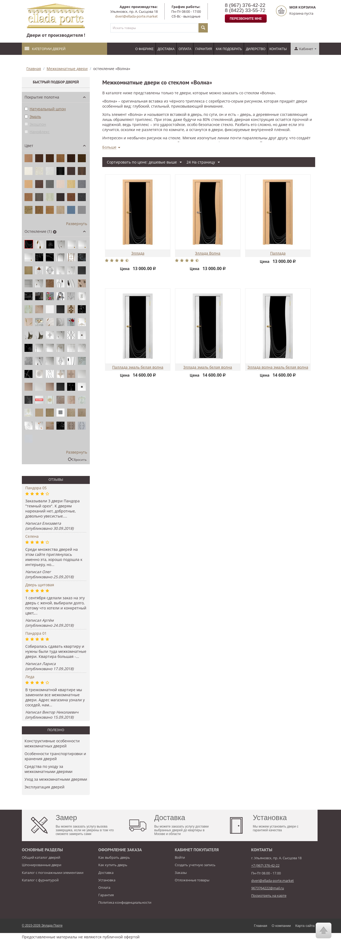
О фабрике (144, 49)
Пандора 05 (36, 487)
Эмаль (33, 116)
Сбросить (79, 459)
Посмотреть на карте (268, 895)
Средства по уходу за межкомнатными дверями (48, 769)
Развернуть (76, 223)
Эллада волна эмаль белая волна (277, 367)
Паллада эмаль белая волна (137, 367)
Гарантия (203, 49)
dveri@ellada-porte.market (136, 16)
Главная (33, 68)
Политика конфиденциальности (124, 902)
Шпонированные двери (41, 864)
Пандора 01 (36, 633)
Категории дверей (45, 48)
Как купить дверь (112, 864)
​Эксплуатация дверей (44, 786)
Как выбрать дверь (114, 857)
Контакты (278, 49)
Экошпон (35, 124)
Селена (32, 536)
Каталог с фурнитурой (40, 880)
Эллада (137, 253)
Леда (29, 676)
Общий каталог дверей (41, 857)
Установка (106, 880)
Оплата (184, 49)
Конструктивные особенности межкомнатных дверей (52, 743)
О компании (281, 926)
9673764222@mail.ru (267, 888)
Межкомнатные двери (67, 68)
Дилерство (255, 49)
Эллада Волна (207, 253)
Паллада (278, 253)
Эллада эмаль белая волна (207, 367)
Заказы (181, 872)
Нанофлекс (37, 131)
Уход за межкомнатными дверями (56, 779)
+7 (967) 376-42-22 (265, 865)
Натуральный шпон (45, 108)
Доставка (166, 49)
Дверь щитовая (39, 584)
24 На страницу (203, 162)
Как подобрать (229, 49)
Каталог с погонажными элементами (52, 872)
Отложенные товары (192, 880)
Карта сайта (305, 926)
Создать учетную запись (195, 864)
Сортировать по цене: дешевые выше (144, 162)
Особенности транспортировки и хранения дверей (55, 756)
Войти (180, 857)
